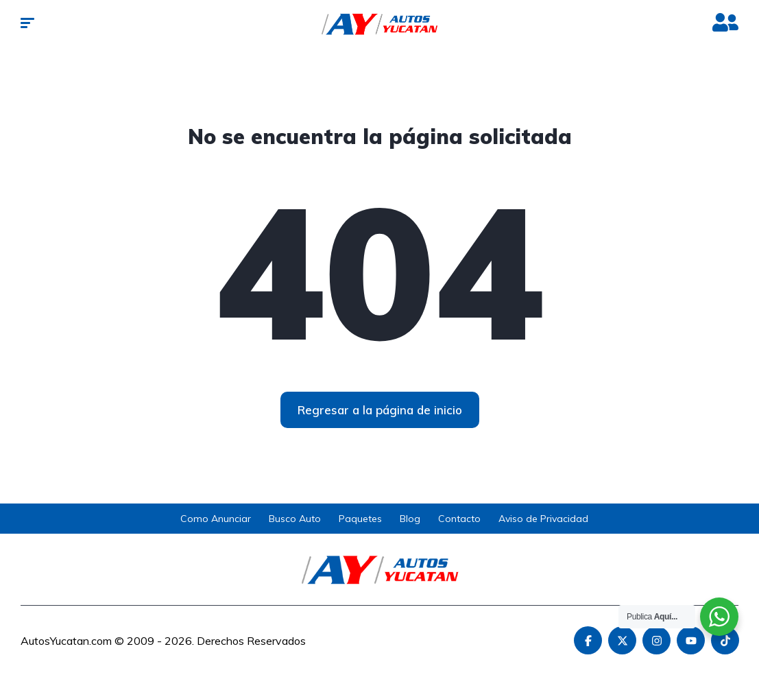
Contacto (459, 518)
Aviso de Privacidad (543, 518)
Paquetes (360, 518)
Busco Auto (295, 518)
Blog (410, 518)
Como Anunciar (215, 518)
